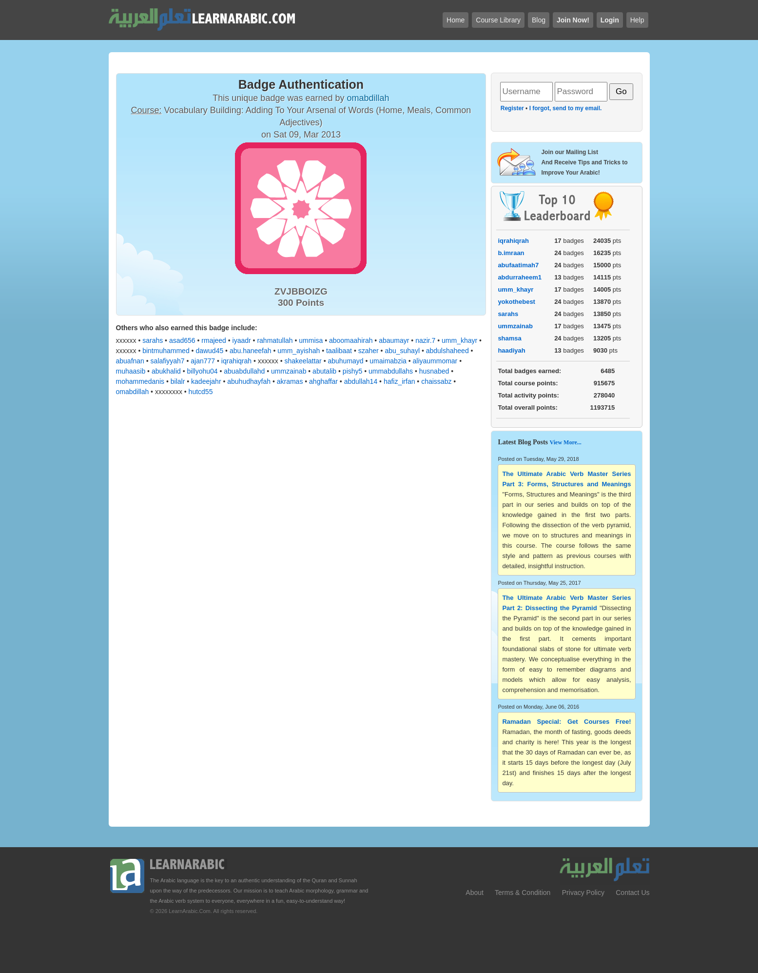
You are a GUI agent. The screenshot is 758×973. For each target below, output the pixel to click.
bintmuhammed (166, 351)
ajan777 (203, 361)
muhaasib (131, 371)
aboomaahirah (351, 340)
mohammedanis (140, 381)
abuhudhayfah (249, 381)
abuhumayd (345, 361)
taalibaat (339, 351)
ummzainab (288, 371)
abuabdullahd (244, 371)
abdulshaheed (447, 351)
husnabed (434, 371)
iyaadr (242, 340)
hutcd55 (201, 392)
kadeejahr (206, 381)
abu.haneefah (251, 351)
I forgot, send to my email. (565, 108)
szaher (368, 351)
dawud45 (209, 351)
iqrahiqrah (236, 361)
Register (512, 108)
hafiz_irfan (399, 381)
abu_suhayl (402, 351)
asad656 (182, 340)
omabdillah (132, 392)
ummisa (311, 340)
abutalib (324, 371)
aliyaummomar (434, 361)
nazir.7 (425, 340)
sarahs (152, 340)
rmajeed (213, 340)
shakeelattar (302, 361)
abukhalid (166, 371)
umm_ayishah (298, 351)
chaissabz (436, 381)
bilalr (178, 381)
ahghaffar (323, 381)
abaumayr (394, 340)
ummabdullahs (391, 371)
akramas (290, 381)
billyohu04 (202, 371)
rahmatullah (274, 340)
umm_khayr (459, 340)
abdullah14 (361, 381)
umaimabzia (387, 361)
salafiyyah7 (168, 361)
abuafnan (130, 361)
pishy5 (352, 371)
